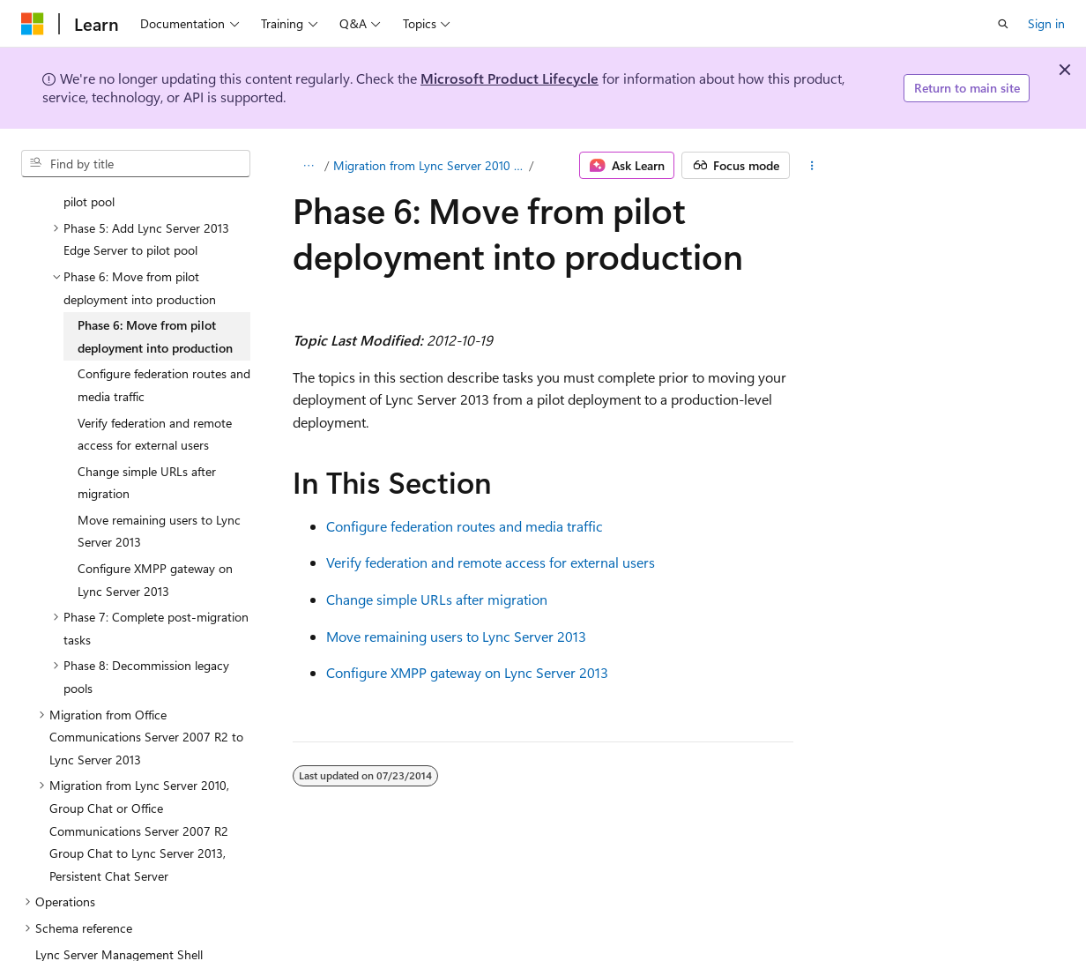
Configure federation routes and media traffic (464, 526)
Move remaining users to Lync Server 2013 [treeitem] (159, 458)
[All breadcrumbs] (308, 166)
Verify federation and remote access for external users (490, 562)
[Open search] (1003, 24)
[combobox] (135, 164)
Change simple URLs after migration (436, 599)
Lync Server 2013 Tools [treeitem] (96, 906)
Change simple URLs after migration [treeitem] (147, 409)
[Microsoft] (32, 23)
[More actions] (812, 166)
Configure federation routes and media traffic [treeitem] (164, 312)
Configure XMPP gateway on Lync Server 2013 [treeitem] (155, 506)
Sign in (1046, 23)
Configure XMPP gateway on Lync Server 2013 (467, 672)
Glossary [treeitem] (58, 933)
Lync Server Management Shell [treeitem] (119, 881)
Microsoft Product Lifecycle (509, 78)
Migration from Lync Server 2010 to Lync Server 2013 (429, 165)
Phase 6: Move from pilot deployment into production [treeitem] (155, 263)
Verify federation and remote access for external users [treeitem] (155, 361)
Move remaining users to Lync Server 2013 (456, 636)
